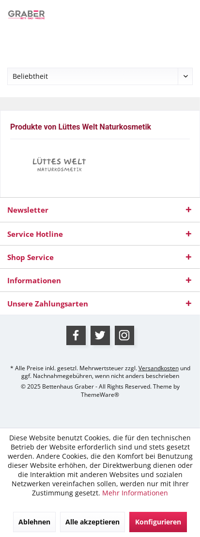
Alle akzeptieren (92, 521)
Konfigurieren (158, 521)
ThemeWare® (100, 395)
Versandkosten (158, 368)
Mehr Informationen (135, 492)
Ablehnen (34, 521)
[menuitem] (20, 41)
